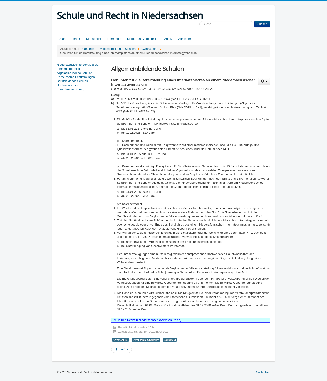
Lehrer (76, 38)
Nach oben (263, 372)
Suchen (262, 24)
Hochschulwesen (68, 85)
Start (62, 38)
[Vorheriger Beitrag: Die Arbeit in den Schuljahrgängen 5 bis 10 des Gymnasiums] (121, 349)
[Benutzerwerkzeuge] (264, 81)
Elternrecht (114, 38)
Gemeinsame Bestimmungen (76, 77)
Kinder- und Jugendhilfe (142, 38)
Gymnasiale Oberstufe (146, 339)
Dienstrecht (93, 38)
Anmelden (185, 38)
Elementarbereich (68, 68)
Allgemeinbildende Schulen (74, 73)
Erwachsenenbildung (70, 89)
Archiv (168, 38)
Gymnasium (120, 339)
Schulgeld (170, 339)
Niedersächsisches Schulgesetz (78, 64)
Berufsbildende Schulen (72, 81)
